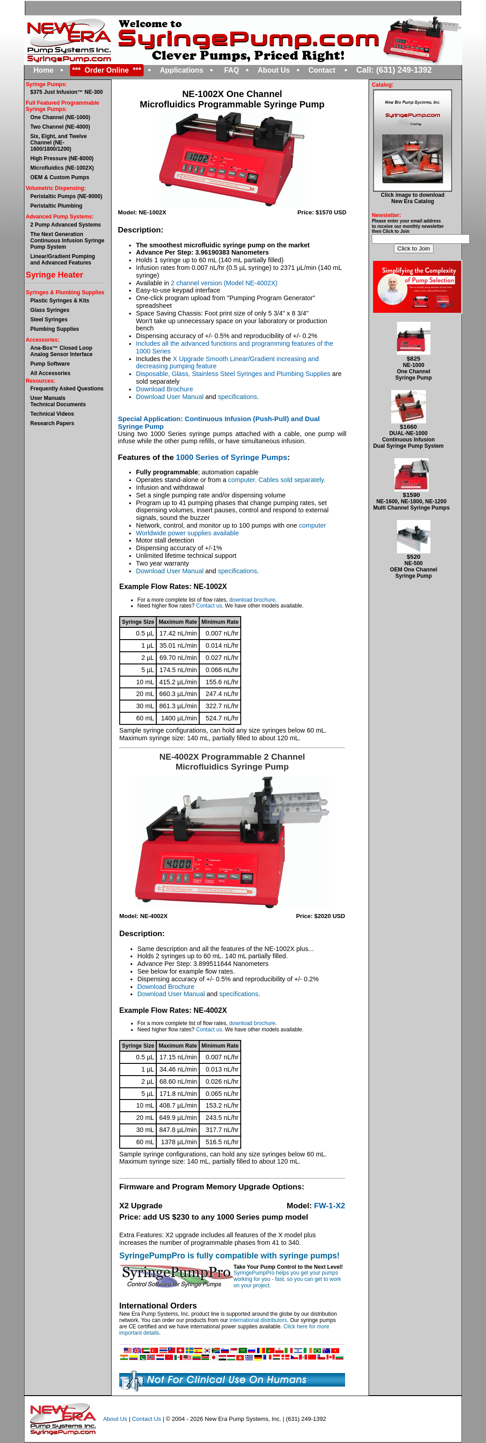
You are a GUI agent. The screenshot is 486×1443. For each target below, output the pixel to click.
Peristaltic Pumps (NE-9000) (66, 196)
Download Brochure (164, 389)
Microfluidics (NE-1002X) (62, 168)
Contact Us (146, 1418)
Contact (322, 70)
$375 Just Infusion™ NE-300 (66, 92)
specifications (237, 396)
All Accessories (50, 373)
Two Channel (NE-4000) (60, 127)
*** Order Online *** (106, 70)
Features (134, 457)
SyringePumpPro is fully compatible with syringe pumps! (229, 1255)
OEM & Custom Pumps (59, 177)
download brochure (252, 600)
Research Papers (52, 423)
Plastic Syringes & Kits (59, 300)
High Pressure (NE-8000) (61, 158)
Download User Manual (170, 396)
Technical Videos (52, 414)
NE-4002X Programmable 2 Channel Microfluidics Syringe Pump (232, 761)
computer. (243, 479)
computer (312, 525)
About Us (274, 70)
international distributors (258, 1320)
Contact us (209, 606)
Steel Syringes (49, 319)
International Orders (158, 1305)
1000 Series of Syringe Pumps (232, 457)
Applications (181, 70)
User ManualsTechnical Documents (58, 401)
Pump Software (50, 364)
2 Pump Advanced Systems (65, 225)
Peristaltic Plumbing (56, 206)
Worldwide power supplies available (187, 533)
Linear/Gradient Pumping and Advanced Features (62, 259)
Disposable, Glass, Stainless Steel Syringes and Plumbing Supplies (233, 373)
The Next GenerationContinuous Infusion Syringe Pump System (67, 240)
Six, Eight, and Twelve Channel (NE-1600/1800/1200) (58, 142)
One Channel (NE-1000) (60, 117)
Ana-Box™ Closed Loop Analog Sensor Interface (61, 351)
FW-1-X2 (329, 1205)
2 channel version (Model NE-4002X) (224, 283)
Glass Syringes (50, 310)
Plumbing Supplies (54, 329)
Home (43, 70)
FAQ (231, 70)
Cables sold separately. (292, 479)
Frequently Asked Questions (66, 388)
